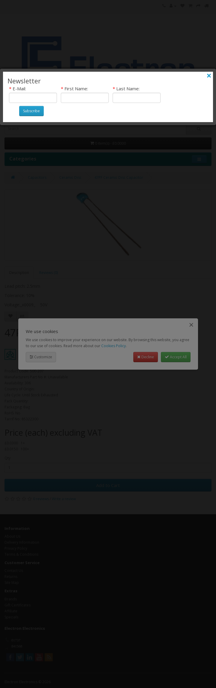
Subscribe (31, 110)
